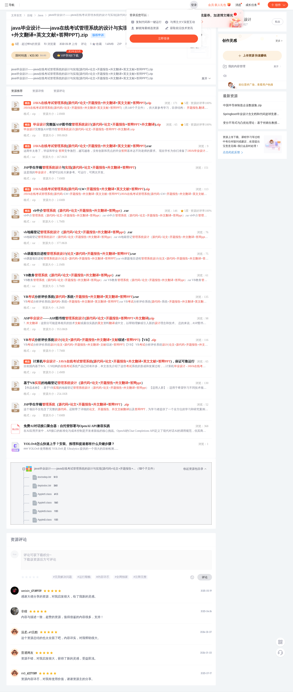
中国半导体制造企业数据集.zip (242, 105)
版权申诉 (98, 35)
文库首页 (16, 15)
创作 (278, 5)
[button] (206, 79)
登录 (194, 5)
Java (40, 15)
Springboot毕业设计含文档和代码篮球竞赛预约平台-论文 (252, 114)
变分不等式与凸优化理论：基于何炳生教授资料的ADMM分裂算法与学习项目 (252, 123)
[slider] (30, 577)
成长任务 (253, 4)
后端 (29, 15)
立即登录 (163, 38)
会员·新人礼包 (219, 4)
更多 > (279, 41)
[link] (16, 15)
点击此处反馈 (233, 152)
